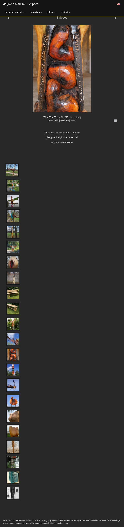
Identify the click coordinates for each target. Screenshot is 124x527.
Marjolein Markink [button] (15, 12)
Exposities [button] (36, 12)
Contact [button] (65, 12)
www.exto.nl (31, 520)
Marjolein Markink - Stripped (20, 4)
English (118, 4)
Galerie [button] (51, 12)
